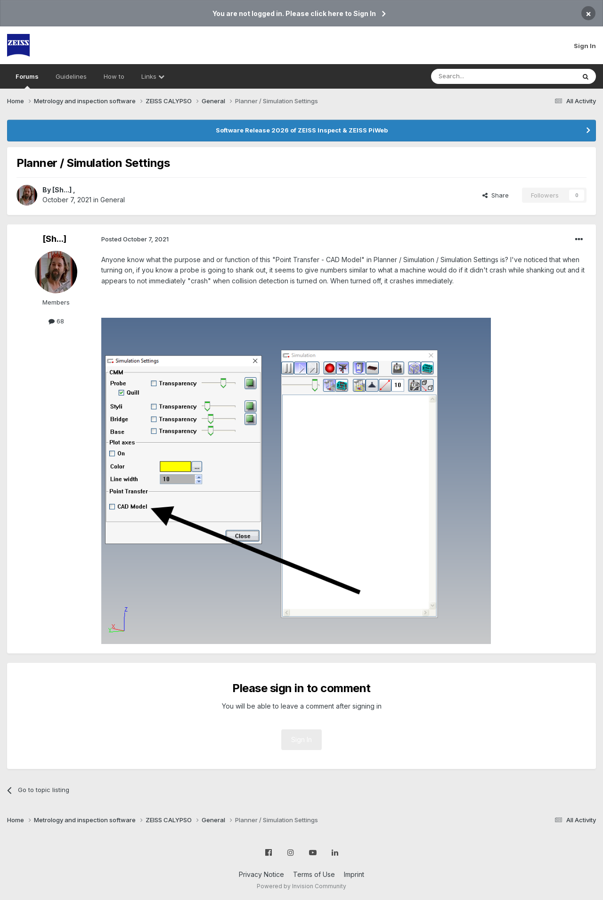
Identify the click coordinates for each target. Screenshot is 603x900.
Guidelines (71, 76)
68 (56, 321)
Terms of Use (314, 874)
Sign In (585, 46)
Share (495, 195)
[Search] (479, 76)
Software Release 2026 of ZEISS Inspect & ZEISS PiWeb (302, 130)
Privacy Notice (261, 874)
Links (152, 76)
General (112, 200)
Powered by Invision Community (301, 886)
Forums (27, 81)
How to (114, 76)
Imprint (354, 874)
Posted (135, 239)
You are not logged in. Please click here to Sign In (294, 13)
